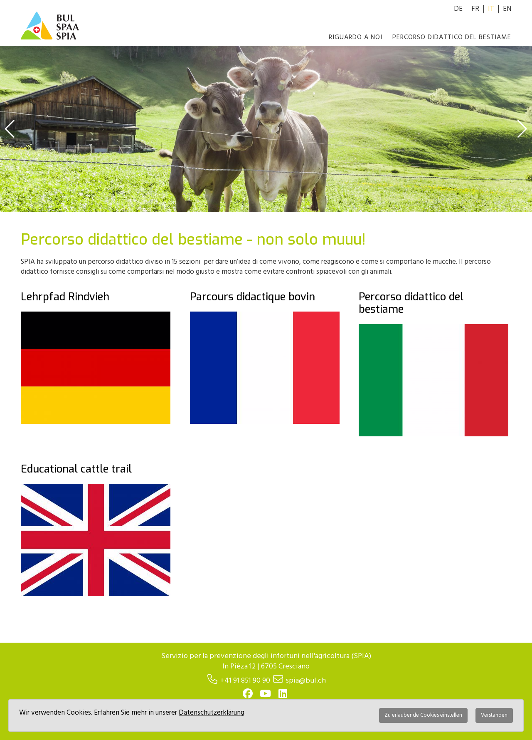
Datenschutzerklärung (211, 712)
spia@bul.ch (306, 681)
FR (475, 9)
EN (507, 9)
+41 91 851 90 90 (245, 681)
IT (491, 9)
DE (458, 9)
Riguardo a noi (355, 37)
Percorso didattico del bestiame (451, 37)
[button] (9, 129)
